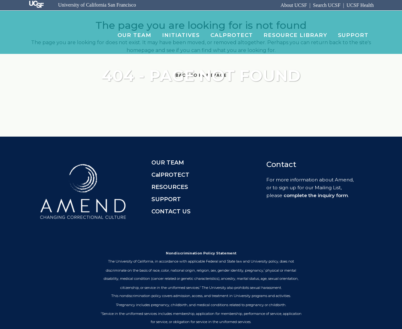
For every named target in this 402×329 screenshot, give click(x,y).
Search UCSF (327, 5)
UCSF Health (360, 5)
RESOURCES (169, 187)
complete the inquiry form (316, 195)
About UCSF (293, 5)
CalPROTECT (170, 174)
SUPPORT (166, 199)
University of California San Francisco (97, 5)
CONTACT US (171, 211)
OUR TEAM (167, 162)
